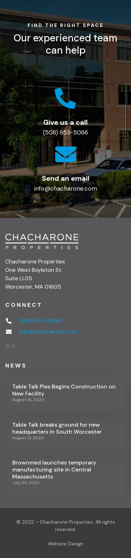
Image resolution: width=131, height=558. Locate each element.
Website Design (65, 543)
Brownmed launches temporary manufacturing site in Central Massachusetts (54, 469)
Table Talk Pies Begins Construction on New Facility (64, 390)
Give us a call (65, 122)
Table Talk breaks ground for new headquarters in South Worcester (57, 428)
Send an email (65, 178)
